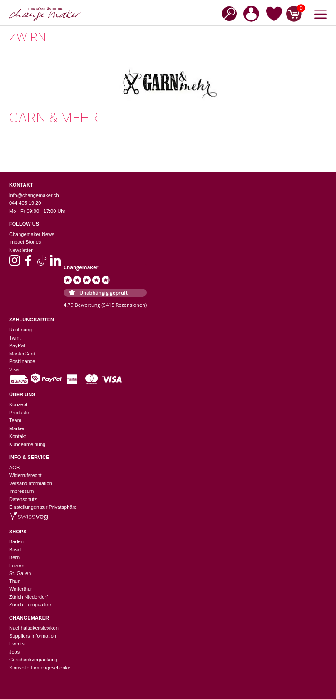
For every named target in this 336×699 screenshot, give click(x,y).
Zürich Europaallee (30, 604)
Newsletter (21, 250)
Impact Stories (25, 242)
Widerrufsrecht (25, 475)
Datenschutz (23, 499)
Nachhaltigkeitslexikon (34, 627)
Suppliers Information (32, 636)
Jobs (14, 652)
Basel (15, 549)
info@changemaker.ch (34, 195)
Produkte (19, 412)
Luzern (17, 565)
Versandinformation (30, 483)
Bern (14, 557)
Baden (16, 541)
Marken (17, 428)
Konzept (18, 404)
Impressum (21, 491)
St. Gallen (20, 573)
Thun (14, 581)
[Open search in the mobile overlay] (226, 13)
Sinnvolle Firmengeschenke (39, 667)
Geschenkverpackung (33, 659)
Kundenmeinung (27, 444)
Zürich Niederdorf (28, 597)
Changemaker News (31, 234)
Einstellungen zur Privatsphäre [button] (43, 507)
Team (15, 420)
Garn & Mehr (54, 117)
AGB (14, 467)
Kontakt (17, 436)
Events (17, 643)
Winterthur (20, 588)
